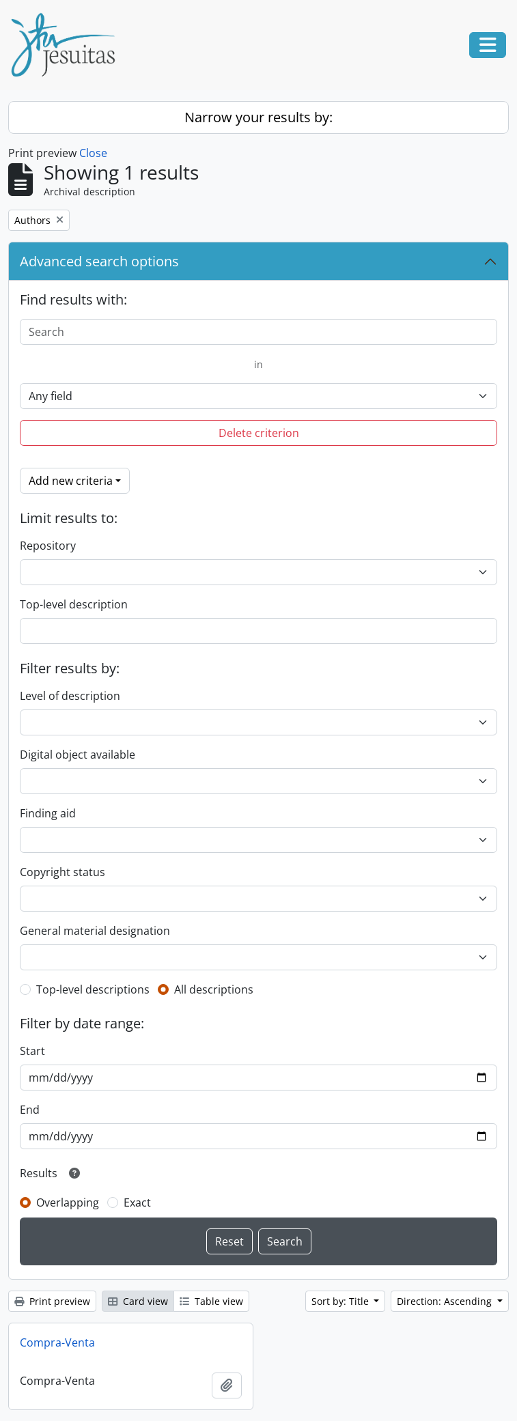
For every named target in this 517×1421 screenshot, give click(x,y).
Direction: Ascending (445, 1301)
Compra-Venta (57, 1342)
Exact (137, 1202)
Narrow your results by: (258, 117)
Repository (48, 545)
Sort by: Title (341, 1301)
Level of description (70, 695)
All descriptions (213, 989)
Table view (211, 1301)
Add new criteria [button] (71, 480)
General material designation (95, 930)
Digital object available (77, 754)
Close (93, 152)
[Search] (258, 332)
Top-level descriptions (93, 989)
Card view (138, 1301)
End (30, 1109)
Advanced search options (99, 261)
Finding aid (48, 813)
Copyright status (62, 872)
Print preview (52, 1301)
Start (32, 1050)
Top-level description (74, 604)
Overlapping (67, 1202)
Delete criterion (259, 432)
